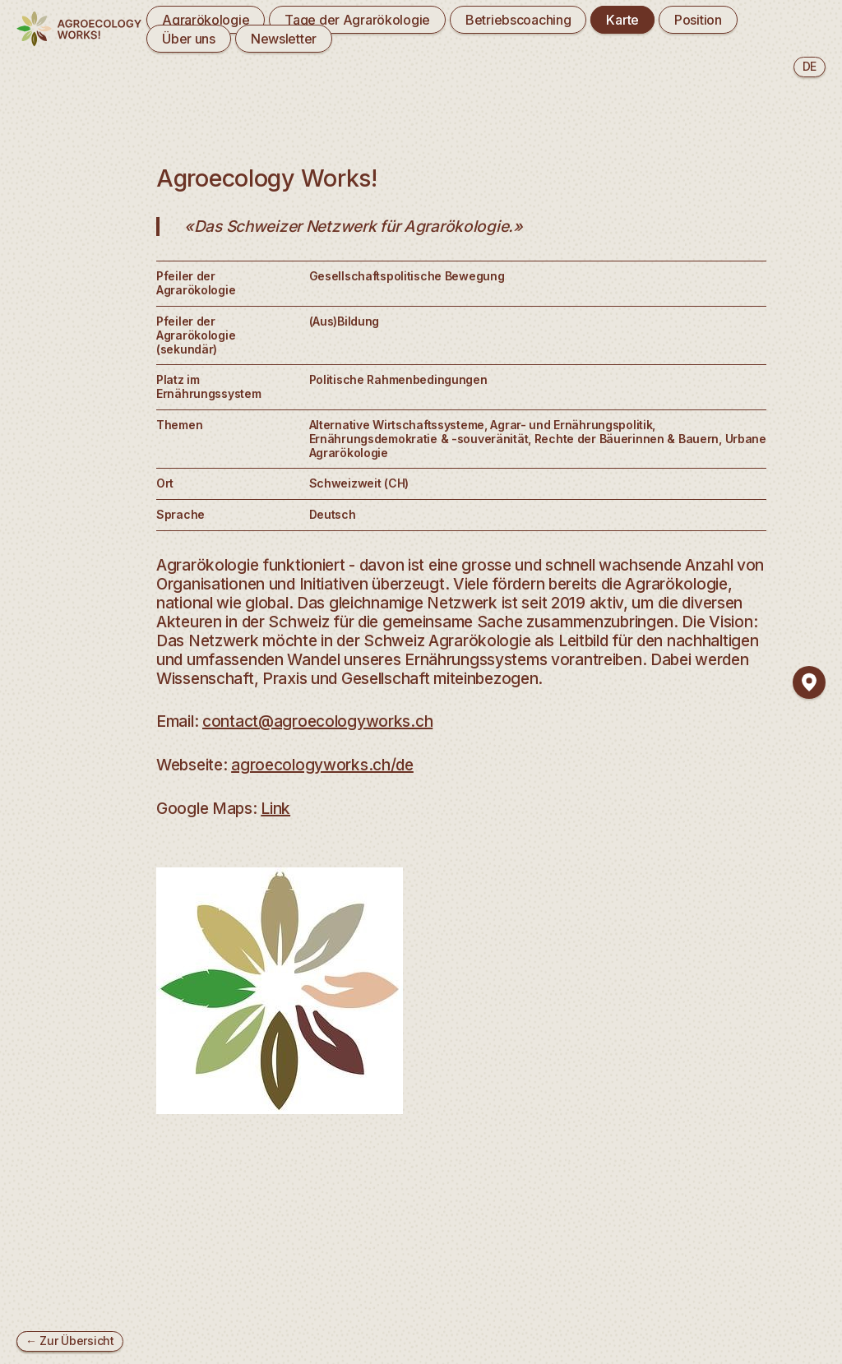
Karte (622, 20)
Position (698, 20)
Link (275, 808)
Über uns (188, 38)
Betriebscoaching (518, 20)
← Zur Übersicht (69, 1341)
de (810, 66)
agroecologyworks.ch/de (322, 764)
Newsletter (284, 38)
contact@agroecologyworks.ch (317, 721)
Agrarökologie (205, 20)
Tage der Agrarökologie (357, 20)
